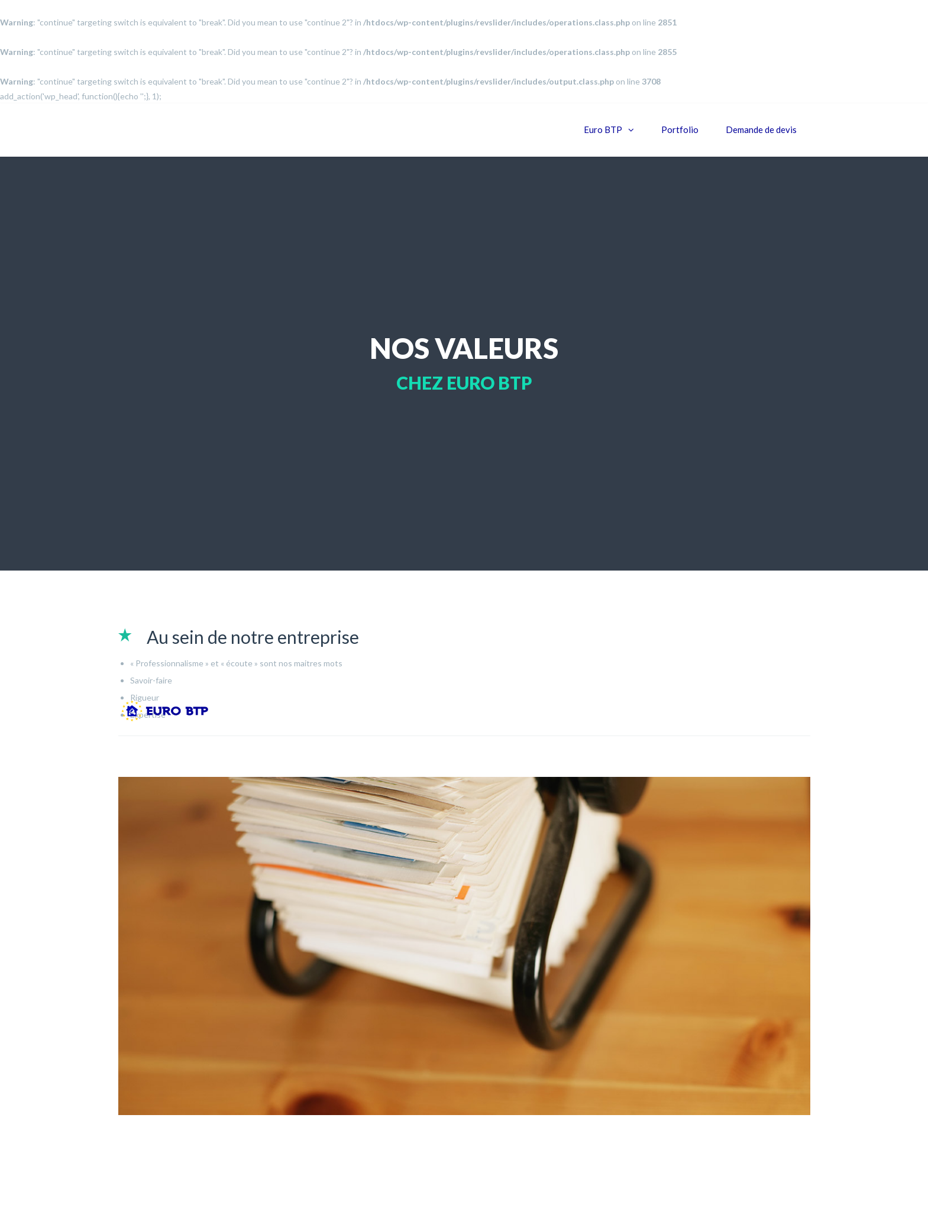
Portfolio (680, 129)
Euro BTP (603, 129)
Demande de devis (761, 129)
